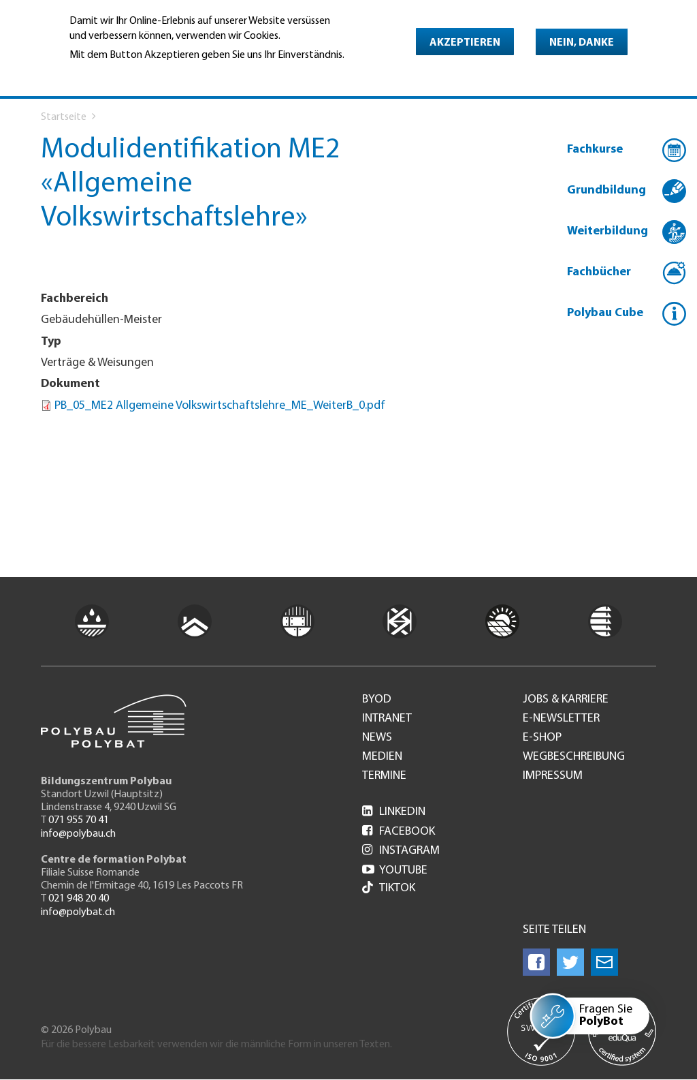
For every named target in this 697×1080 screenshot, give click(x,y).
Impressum (553, 776)
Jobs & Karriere (566, 700)
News (377, 738)
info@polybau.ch (78, 834)
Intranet (387, 719)
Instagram (401, 850)
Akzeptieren (464, 42)
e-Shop (542, 738)
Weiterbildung (607, 231)
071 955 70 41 (78, 820)
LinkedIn (393, 811)
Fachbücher (599, 272)
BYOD (376, 700)
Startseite (63, 117)
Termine (384, 776)
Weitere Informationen (128, 74)
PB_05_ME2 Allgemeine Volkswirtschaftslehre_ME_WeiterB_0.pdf (219, 405)
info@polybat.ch (78, 912)
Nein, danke (581, 42)
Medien (382, 757)
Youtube (394, 870)
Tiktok (388, 889)
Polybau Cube (605, 313)
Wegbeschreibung (574, 757)
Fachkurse (595, 149)
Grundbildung (606, 190)
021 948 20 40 (78, 898)
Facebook (398, 831)
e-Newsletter (561, 719)
